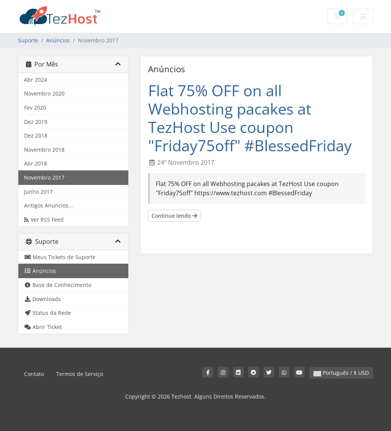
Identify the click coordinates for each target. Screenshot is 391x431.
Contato (34, 374)
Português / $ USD (341, 372)
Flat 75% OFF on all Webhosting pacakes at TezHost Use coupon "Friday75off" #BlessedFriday (250, 118)
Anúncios (58, 40)
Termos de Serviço (79, 374)
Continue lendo (174, 215)
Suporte (28, 40)
